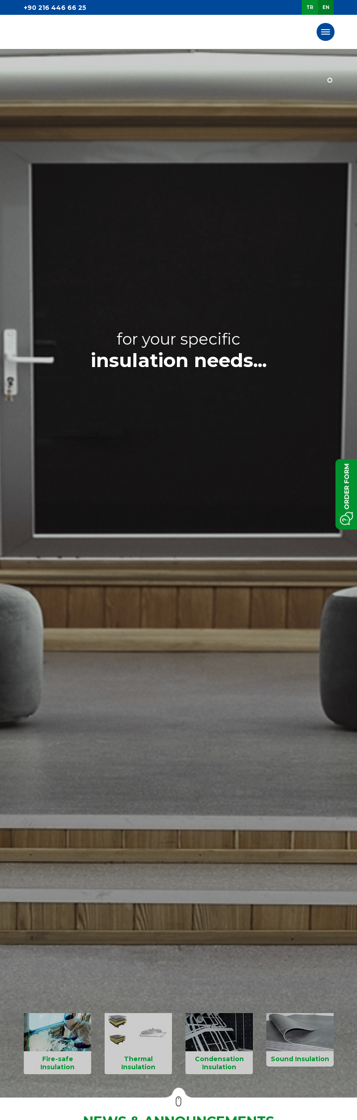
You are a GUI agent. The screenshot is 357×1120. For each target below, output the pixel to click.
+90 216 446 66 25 (55, 8)
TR (309, 7)
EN (325, 7)
